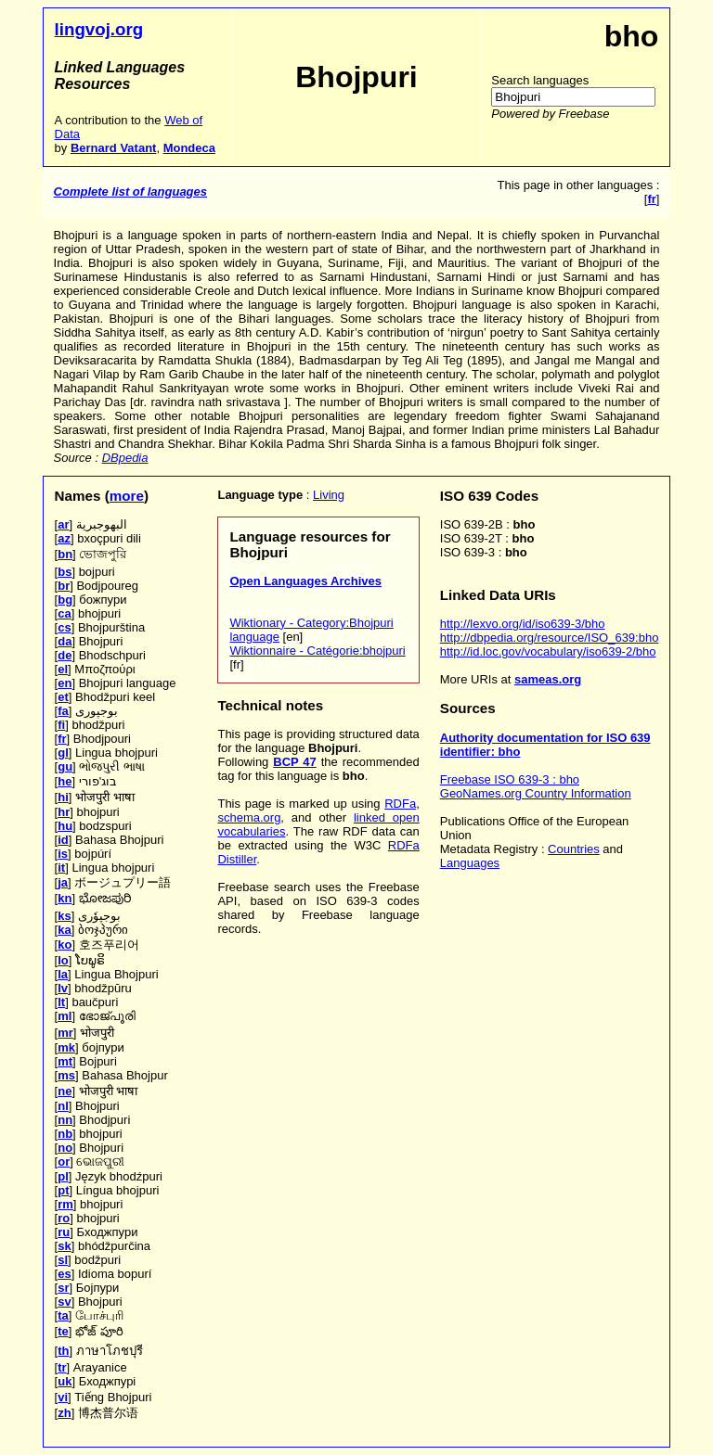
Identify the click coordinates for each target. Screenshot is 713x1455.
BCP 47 (295, 762)
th (63, 1351)
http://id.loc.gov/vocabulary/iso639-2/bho (548, 651)
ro (64, 1218)
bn (65, 554)
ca (64, 613)
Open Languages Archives (305, 581)
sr (63, 1288)
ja (63, 882)
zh (64, 1413)
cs (64, 627)
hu (65, 826)
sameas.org (547, 679)
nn (65, 1120)
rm (65, 1204)
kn (64, 898)
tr (62, 1367)
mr (65, 1033)
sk (64, 1246)
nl (63, 1106)
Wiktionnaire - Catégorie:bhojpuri (317, 650)
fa (63, 711)
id (63, 840)
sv (64, 1301)
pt (63, 1190)
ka (64, 930)
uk (64, 1381)
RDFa (400, 803)
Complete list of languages (130, 191)
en (64, 683)
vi (63, 1397)
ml (64, 1016)
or (64, 1161)
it (61, 867)
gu (65, 766)
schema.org (248, 817)
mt (65, 1061)
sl (63, 1260)
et (63, 697)
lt (61, 1002)
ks (64, 916)
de (64, 655)
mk (66, 1047)
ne (64, 1091)
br (64, 586)
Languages (469, 863)
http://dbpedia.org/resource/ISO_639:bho (549, 638)
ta (63, 1315)
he (64, 781)
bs (64, 572)
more (127, 496)
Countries (574, 849)
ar (63, 524)
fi (61, 725)
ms (66, 1075)
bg (65, 599)
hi (63, 797)
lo (63, 960)
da (64, 641)
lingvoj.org (99, 29)
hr (64, 812)
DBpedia (125, 458)
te (63, 1331)
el (63, 669)
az (64, 538)
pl (63, 1176)
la (63, 974)
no (65, 1148)
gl (63, 752)
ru (64, 1232)
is (63, 854)
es (64, 1274)
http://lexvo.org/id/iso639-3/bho (522, 624)
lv (63, 988)
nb (65, 1134)
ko (64, 944)
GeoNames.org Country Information (535, 793)
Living (328, 495)
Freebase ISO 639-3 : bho (509, 779)
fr (62, 739)
